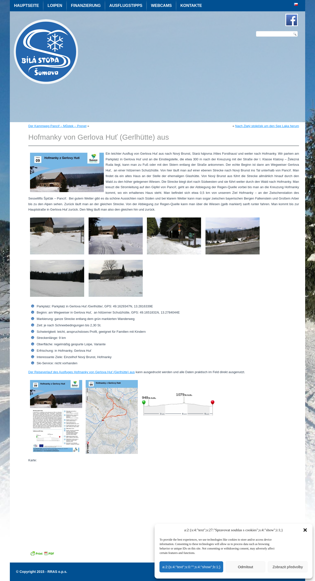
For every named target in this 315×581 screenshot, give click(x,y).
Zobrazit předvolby (287, 567)
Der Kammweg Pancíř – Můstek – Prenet (57, 126)
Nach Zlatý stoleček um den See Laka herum (267, 126)
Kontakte (191, 5)
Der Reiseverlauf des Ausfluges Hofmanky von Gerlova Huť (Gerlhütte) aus (81, 372)
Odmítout (245, 567)
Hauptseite (26, 5)
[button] (305, 530)
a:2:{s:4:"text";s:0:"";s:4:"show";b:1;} (191, 567)
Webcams (161, 5)
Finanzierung (86, 5)
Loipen (54, 5)
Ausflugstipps (125, 5)
